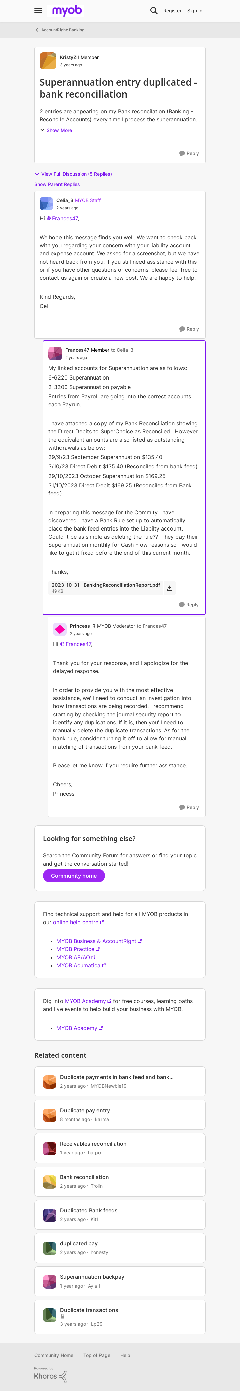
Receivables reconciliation (93, 1143)
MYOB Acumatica (78, 965)
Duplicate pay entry (85, 1110)
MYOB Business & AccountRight (96, 941)
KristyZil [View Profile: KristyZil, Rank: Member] (69, 57)
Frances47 (65, 218)
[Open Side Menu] (38, 11)
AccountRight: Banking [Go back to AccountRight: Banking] (59, 29)
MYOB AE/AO (73, 957)
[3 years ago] (73, 1323)
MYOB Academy (85, 1001)
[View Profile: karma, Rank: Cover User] (49, 1115)
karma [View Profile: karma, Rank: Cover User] (102, 1119)
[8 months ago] (75, 1119)
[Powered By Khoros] (120, 1375)
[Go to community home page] (65, 11)
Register (172, 10)
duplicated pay (79, 1243)
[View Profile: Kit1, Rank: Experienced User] (49, 1215)
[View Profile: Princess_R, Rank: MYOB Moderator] (60, 629)
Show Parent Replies (57, 184)
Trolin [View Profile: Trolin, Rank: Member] (97, 1186)
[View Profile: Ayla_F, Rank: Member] (49, 1282)
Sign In (194, 10)
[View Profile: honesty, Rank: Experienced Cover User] (49, 1248)
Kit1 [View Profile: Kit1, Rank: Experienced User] (95, 1219)
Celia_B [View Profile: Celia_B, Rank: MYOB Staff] (64, 200)
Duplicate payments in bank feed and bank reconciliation (114, 1077)
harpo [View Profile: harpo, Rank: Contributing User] (94, 1152)
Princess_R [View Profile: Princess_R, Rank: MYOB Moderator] (82, 626)
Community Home (53, 1355)
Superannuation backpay (92, 1276)
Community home (74, 875)
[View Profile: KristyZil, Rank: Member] (48, 60)
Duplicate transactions (89, 1310)
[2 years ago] (73, 1085)
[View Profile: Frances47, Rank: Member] (55, 353)
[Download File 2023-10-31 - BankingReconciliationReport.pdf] (169, 588)
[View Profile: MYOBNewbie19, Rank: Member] (49, 1082)
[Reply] (189, 153)
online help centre (75, 922)
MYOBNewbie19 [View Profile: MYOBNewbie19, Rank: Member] (109, 1086)
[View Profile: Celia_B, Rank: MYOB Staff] (46, 203)
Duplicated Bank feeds (89, 1210)
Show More (56, 130)
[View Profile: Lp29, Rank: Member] (49, 1315)
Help (125, 1355)
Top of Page (96, 1355)
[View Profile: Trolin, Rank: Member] (49, 1182)
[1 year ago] (71, 1152)
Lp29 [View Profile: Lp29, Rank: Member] (97, 1324)
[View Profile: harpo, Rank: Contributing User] (49, 1148)
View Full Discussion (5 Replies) (73, 174)
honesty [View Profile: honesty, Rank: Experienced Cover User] (99, 1252)
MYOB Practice (75, 949)
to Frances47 (152, 626)
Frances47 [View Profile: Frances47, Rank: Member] (77, 350)
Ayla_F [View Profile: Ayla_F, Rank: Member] (95, 1286)
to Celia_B (122, 350)
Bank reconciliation (84, 1177)
